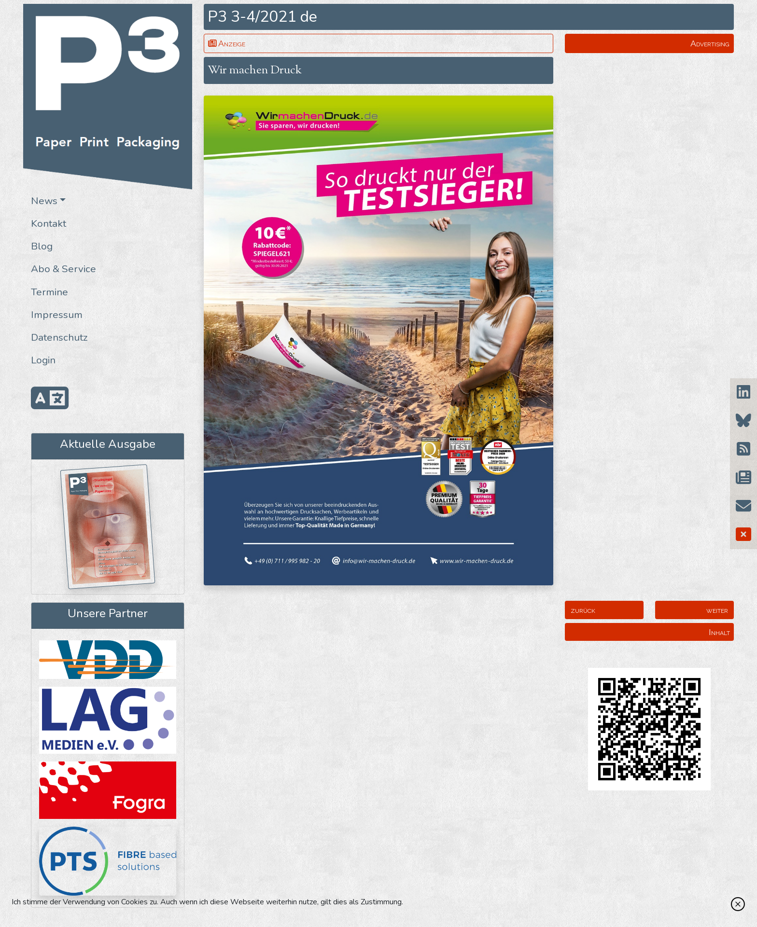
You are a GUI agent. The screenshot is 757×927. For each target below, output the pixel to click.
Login (43, 360)
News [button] (44, 201)
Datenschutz (59, 337)
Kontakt (48, 223)
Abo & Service (63, 269)
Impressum (57, 314)
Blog (42, 246)
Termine (49, 292)
